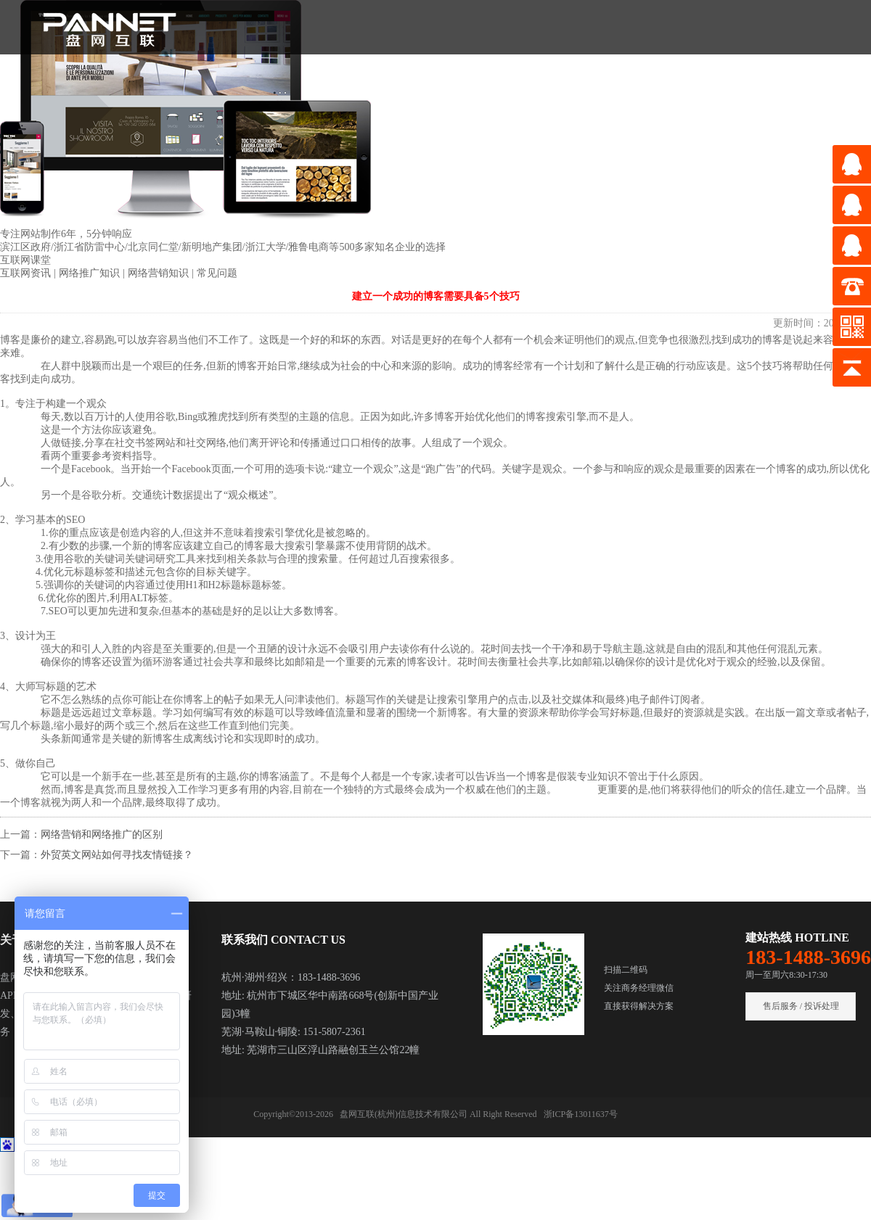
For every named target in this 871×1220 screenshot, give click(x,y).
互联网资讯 (27, 273)
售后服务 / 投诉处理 (801, 1006)
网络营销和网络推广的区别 (102, 834)
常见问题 (217, 273)
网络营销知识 (160, 273)
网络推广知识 (91, 273)
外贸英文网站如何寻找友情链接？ (117, 854)
